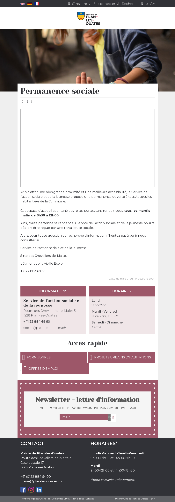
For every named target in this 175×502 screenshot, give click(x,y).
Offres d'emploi (41, 368)
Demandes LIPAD (61, 498)
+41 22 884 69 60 (36, 321)
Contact (90, 498)
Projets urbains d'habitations (120, 357)
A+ (152, 4)
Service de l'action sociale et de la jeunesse (52, 303)
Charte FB (45, 498)
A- (147, 4)
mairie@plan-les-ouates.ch (41, 481)
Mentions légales (29, 498)
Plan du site (78, 498)
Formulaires (36, 357)
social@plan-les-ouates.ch (44, 328)
